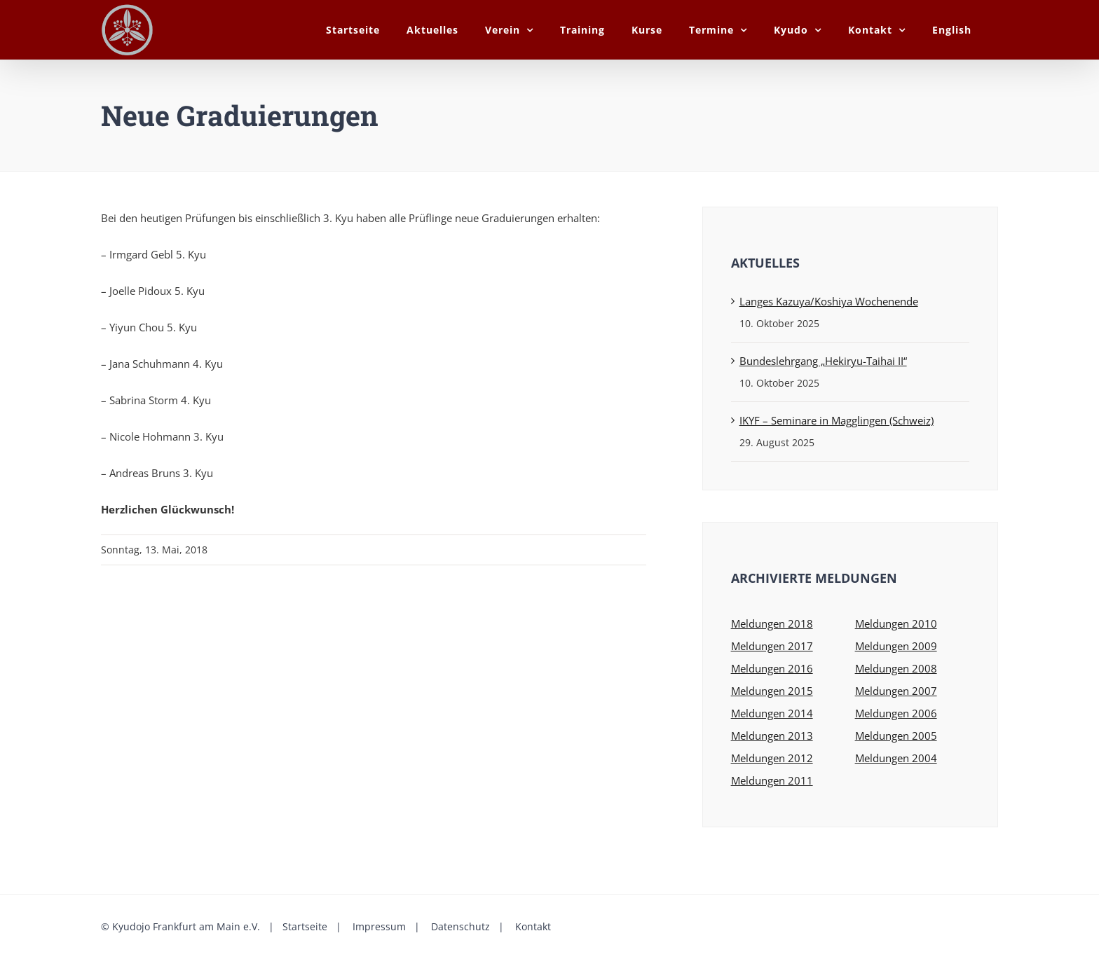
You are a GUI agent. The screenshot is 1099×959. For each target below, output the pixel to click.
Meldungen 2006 (896, 713)
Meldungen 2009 (896, 646)
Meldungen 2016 (772, 668)
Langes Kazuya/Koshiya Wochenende (828, 301)
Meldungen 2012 (772, 758)
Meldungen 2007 (896, 691)
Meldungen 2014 (772, 713)
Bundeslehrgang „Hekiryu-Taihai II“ (823, 361)
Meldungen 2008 (896, 668)
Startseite (303, 926)
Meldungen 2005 (896, 736)
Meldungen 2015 (772, 691)
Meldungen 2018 (772, 623)
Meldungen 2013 (772, 736)
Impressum (378, 926)
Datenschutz (459, 926)
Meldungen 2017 (772, 646)
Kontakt (531, 926)
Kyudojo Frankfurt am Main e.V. (186, 926)
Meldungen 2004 (896, 758)
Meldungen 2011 (772, 780)
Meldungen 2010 (896, 623)
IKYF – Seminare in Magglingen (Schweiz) (836, 420)
